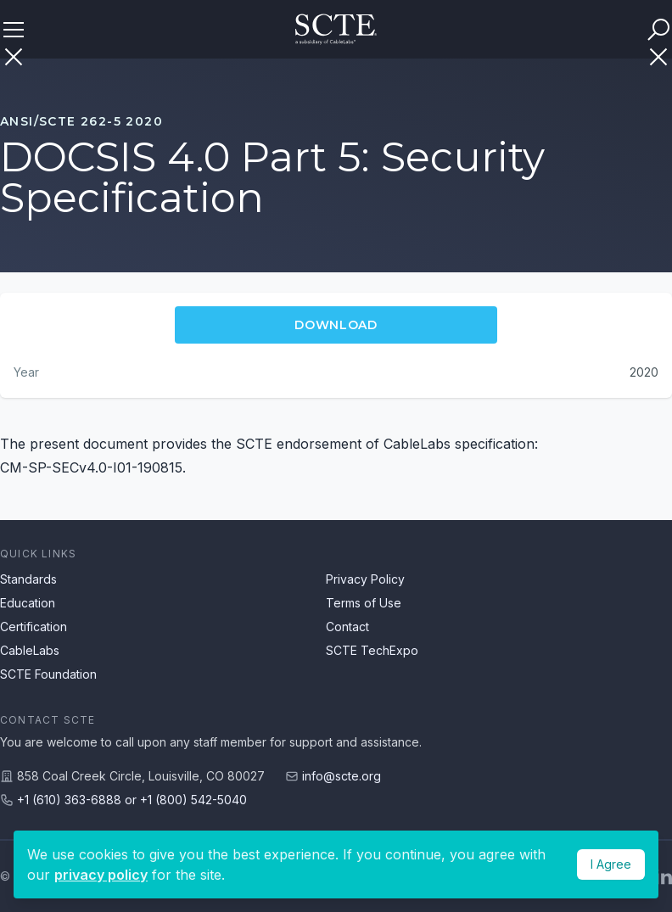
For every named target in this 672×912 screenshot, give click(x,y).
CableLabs (29, 650)
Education (27, 603)
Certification (33, 626)
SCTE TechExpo (372, 650)
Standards (28, 579)
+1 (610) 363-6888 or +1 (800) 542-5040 (132, 799)
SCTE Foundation (48, 674)
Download (336, 325)
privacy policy (101, 874)
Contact (347, 626)
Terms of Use (363, 603)
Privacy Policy (365, 579)
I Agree (611, 864)
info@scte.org (341, 776)
